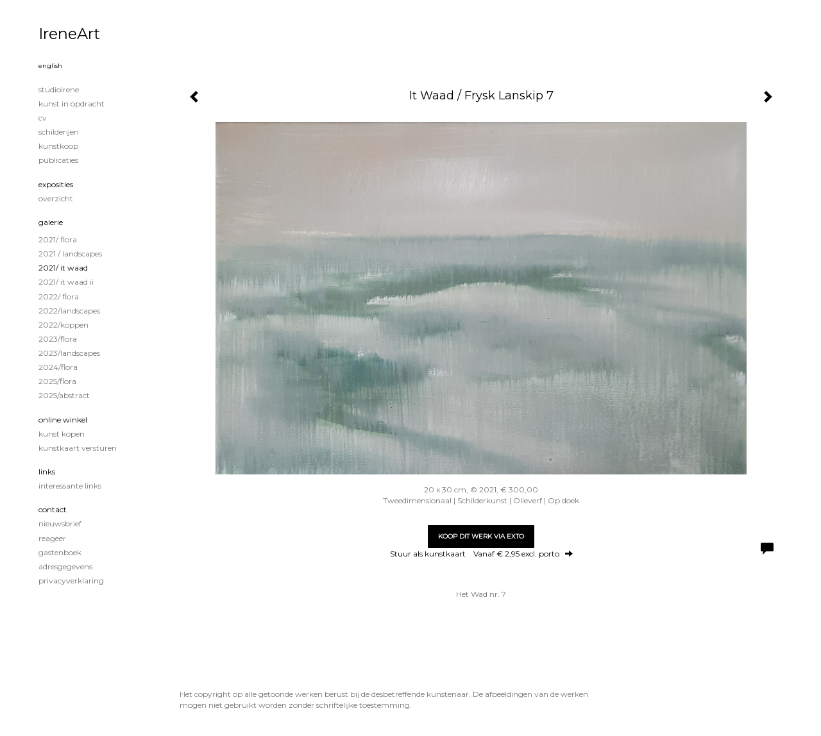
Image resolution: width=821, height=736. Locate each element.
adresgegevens (65, 566)
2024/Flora (58, 367)
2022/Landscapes (69, 310)
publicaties (58, 160)
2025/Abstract (64, 395)
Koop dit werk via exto (481, 536)
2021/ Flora (57, 239)
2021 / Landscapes (70, 253)
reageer (52, 538)
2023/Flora (57, 339)
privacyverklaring (71, 580)
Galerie (50, 222)
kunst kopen (61, 434)
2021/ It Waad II (66, 282)
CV (42, 117)
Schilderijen (58, 132)
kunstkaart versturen (77, 448)
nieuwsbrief (59, 523)
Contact (52, 509)
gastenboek (59, 552)
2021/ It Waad (63, 267)
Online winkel (62, 419)
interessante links (69, 485)
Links (46, 471)
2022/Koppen (63, 325)
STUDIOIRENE (58, 89)
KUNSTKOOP (58, 146)
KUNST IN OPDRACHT (71, 103)
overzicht (55, 198)
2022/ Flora (58, 296)
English (50, 66)
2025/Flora (57, 381)
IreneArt (69, 33)
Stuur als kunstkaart (481, 553)
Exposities (55, 184)
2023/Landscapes (69, 353)
